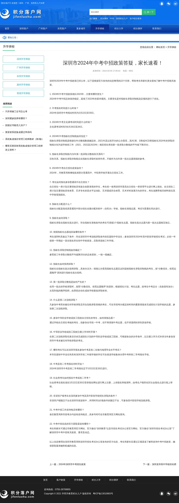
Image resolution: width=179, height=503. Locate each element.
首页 (7, 28)
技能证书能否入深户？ (16, 125)
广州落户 (42, 28)
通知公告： (13, 37)
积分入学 (118, 28)
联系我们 (156, 28)
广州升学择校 (23, 67)
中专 (112, 18)
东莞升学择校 (23, 76)
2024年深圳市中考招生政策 (72, 464)
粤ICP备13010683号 (103, 493)
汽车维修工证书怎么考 (16, 111)
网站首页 (160, 47)
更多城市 (80, 28)
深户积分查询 (135, 18)
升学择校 (99, 28)
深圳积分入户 (122, 18)
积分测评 (104, 18)
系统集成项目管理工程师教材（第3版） (24, 139)
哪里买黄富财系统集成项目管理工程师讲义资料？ (24, 148)
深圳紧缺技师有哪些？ (16, 118)
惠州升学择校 (23, 85)
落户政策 (60, 480)
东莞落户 (61, 28)
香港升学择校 (23, 93)
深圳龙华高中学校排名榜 (164, 464)
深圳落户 (23, 28)
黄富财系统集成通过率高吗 (18, 132)
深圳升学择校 (23, 59)
